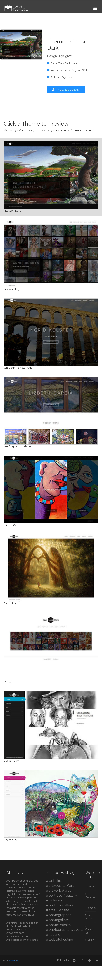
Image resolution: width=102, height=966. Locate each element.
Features (90, 897)
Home (90, 886)
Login (90, 939)
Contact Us (89, 931)
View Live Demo (66, 89)
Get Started (89, 917)
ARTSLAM (14, 960)
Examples (90, 908)
